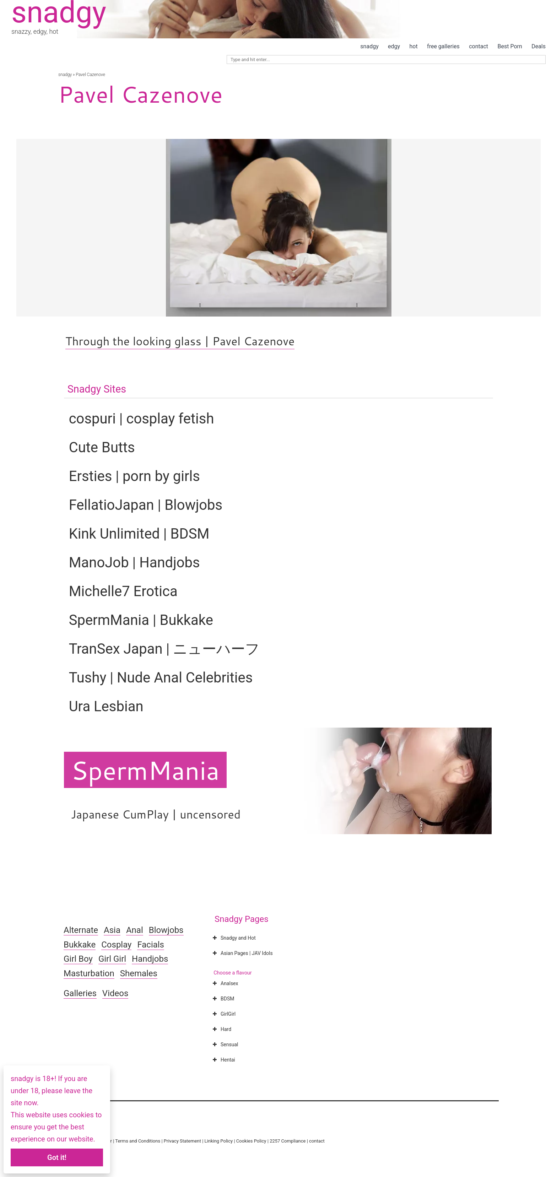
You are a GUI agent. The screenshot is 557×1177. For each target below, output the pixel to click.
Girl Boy (78, 959)
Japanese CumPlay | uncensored (156, 814)
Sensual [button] (224, 1044)
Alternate (81, 930)
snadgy (369, 46)
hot (414, 46)
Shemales (138, 973)
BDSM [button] (222, 998)
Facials (150, 945)
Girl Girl (112, 959)
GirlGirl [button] (223, 1013)
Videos (115, 993)
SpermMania (145, 770)
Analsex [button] (224, 983)
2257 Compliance (287, 1141)
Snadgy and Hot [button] (233, 937)
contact (478, 46)
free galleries (443, 46)
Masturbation (89, 973)
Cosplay (116, 945)
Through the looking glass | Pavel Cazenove (179, 341)
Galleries (80, 993)
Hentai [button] (223, 1059)
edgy (394, 46)
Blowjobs (166, 930)
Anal (134, 930)
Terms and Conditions (137, 1141)
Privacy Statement (182, 1141)
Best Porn (509, 46)
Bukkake (80, 945)
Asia (112, 930)
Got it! (56, 1157)
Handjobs (150, 959)
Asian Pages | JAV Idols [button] (242, 953)
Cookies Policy (251, 1141)
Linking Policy (219, 1141)
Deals (538, 46)
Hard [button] (221, 1029)
